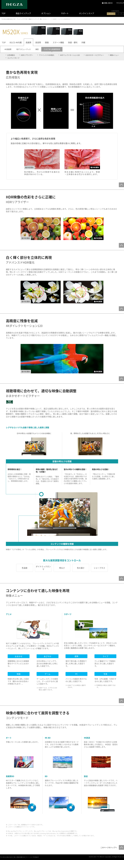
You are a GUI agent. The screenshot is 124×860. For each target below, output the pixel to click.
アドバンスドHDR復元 (46, 55)
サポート (65, 13)
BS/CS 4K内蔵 (16, 42)
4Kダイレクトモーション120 (70, 55)
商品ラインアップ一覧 (35, 19)
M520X (15, 31)
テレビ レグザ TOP (22, 19)
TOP (3, 13)
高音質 (38, 42)
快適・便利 (72, 42)
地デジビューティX (23, 49)
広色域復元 (11, 55)
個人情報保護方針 (19, 857)
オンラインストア (86, 13)
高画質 (28, 42)
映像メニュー (114, 55)
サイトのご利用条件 (32, 857)
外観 (83, 42)
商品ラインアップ (23, 13)
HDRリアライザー (27, 55)
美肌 (37, 49)
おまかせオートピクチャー (95, 55)
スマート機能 (58, 42)
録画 (47, 42)
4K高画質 (7, 49)
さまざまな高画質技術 (52, 49)
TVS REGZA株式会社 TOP (8, 19)
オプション (46, 13)
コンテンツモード (13, 58)
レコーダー (119, 14)
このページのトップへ (108, 847)
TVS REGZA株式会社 (6, 857)
